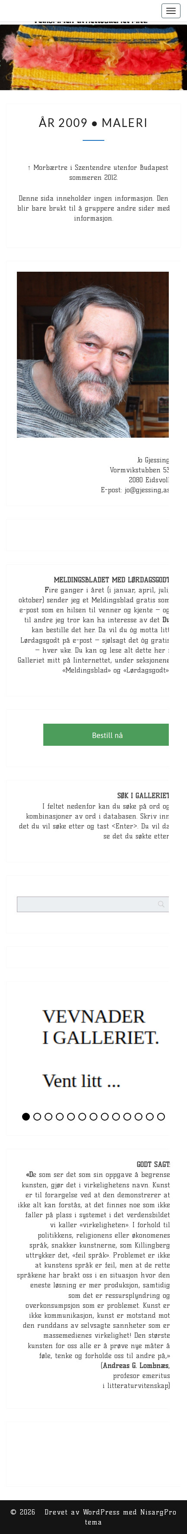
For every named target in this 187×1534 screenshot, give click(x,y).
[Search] (178, 873)
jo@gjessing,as (147, 490)
